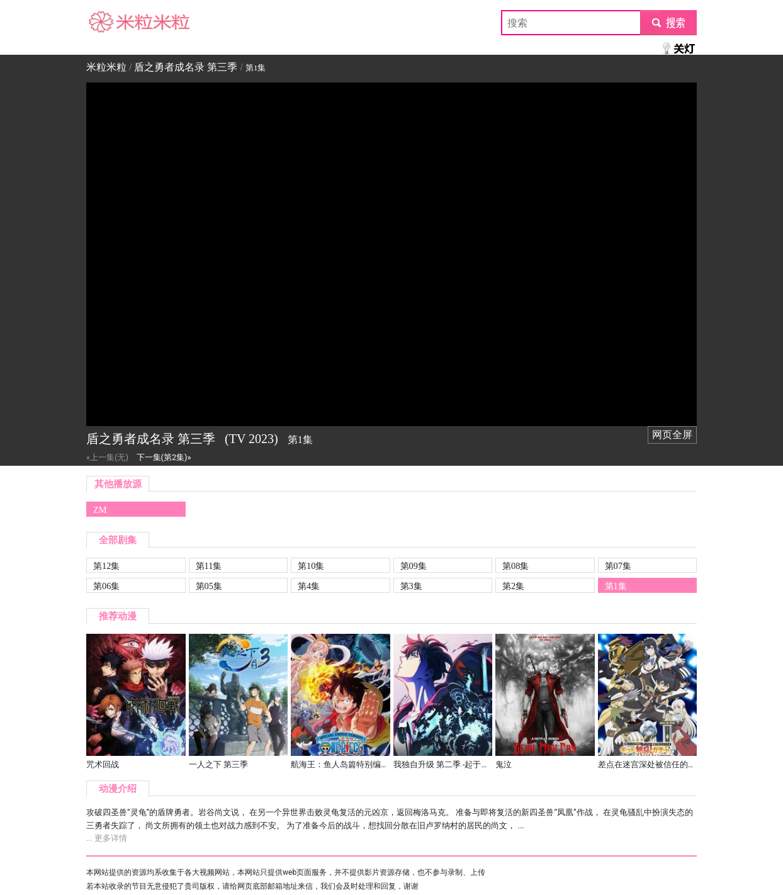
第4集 (309, 586)
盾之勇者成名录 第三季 (185, 67)
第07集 (618, 566)
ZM (100, 510)
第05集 (209, 586)
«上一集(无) (107, 457)
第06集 (106, 586)
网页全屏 (672, 435)
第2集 (513, 586)
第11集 (209, 566)
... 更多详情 (106, 838)
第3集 (411, 586)
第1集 (616, 586)
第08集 (515, 566)
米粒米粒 (106, 22)
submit (668, 22)
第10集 (311, 566)
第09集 (413, 566)
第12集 (106, 566)
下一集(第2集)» (164, 457)
